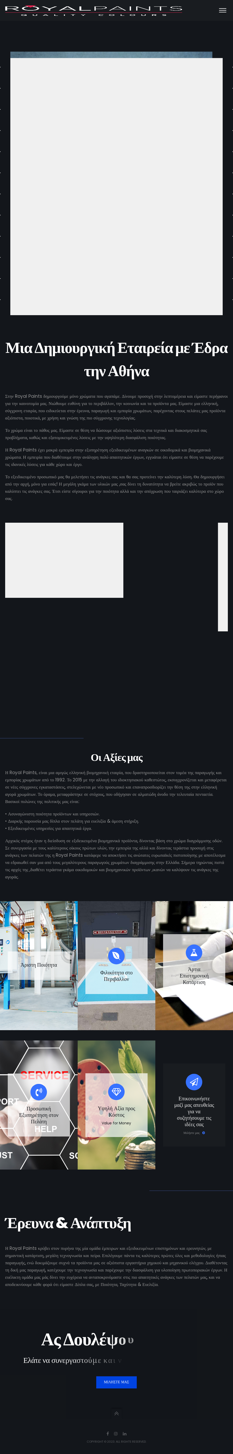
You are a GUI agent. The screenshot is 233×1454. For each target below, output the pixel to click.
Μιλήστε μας (194, 1133)
